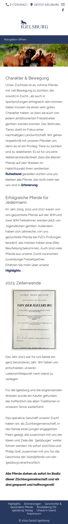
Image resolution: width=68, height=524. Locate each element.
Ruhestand (13, 174)
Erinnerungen (32, 503)
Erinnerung (29, 185)
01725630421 (17, 4)
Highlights (12, 270)
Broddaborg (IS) (46, 507)
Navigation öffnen (15, 39)
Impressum (34, 513)
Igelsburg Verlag (22, 510)
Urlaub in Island (46, 510)
